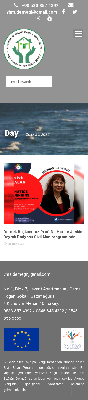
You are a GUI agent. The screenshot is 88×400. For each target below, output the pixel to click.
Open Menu (78, 33)
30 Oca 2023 (16, 243)
